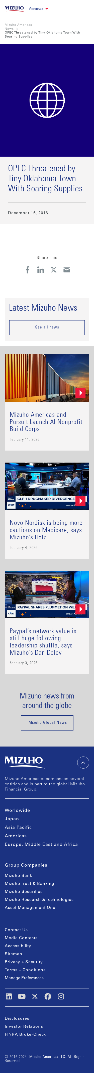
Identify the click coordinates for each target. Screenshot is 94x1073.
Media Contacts (21, 938)
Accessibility (18, 946)
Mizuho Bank (18, 876)
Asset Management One (30, 908)
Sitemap (13, 954)
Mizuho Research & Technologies (39, 900)
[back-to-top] (83, 763)
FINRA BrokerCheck (25, 1035)
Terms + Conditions (25, 970)
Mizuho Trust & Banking (29, 884)
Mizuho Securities (24, 892)
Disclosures (17, 1019)
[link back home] (15, 9)
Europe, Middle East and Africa (41, 845)
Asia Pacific (18, 828)
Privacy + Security (24, 962)
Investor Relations (24, 1027)
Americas (16, 836)
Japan (12, 819)
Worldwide (17, 811)
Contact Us (16, 930)
